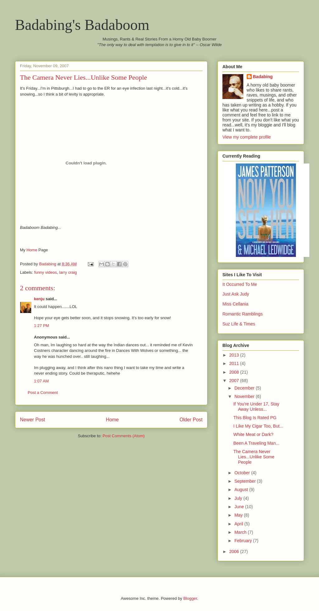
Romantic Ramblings (242, 313)
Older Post (190, 419)
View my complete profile (246, 137)
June (239, 506)
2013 (234, 355)
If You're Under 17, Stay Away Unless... (256, 406)
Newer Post (32, 419)
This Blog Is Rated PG (255, 417)
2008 (234, 372)
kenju (39, 298)
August (241, 489)
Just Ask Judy (235, 293)
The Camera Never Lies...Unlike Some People (253, 457)
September (245, 481)
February (243, 540)
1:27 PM (41, 325)
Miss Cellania (235, 303)
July (238, 498)
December (244, 388)
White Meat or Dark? (253, 434)
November (244, 396)
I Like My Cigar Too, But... (258, 426)
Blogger (190, 598)
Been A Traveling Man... (256, 443)
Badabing (263, 76)
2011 (234, 363)
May (239, 515)
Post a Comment (43, 392)
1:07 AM (41, 381)
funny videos (45, 272)
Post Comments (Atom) (123, 435)
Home (31, 250)
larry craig (68, 272)
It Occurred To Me (239, 284)
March (241, 532)
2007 (234, 380)
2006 (234, 551)
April (239, 523)
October (242, 472)
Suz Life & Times (238, 323)
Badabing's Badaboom (82, 25)
